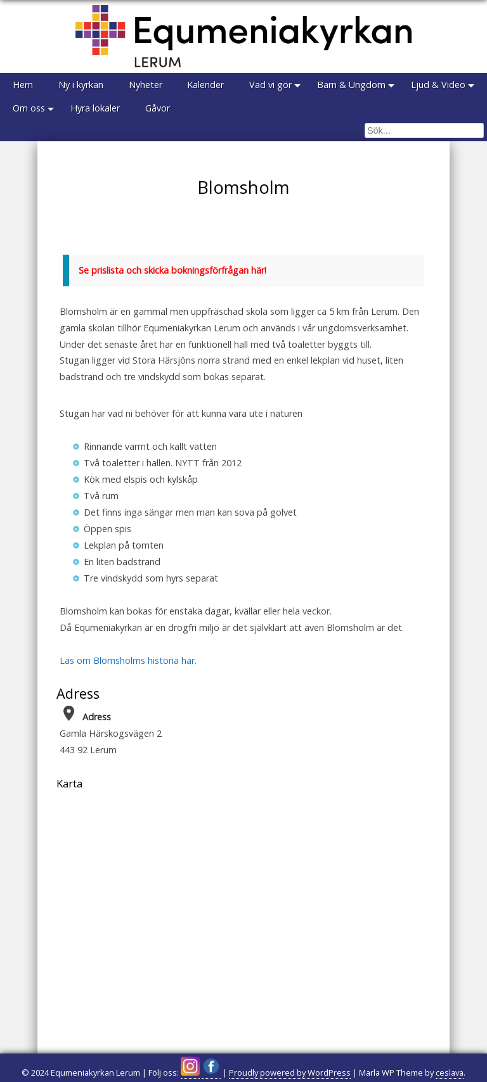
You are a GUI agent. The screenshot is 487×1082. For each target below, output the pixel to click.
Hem (23, 85)
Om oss (29, 108)
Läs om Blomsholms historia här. (128, 660)
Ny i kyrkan (80, 85)
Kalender (206, 85)
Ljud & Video (439, 85)
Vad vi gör (271, 85)
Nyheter (145, 85)
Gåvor (157, 108)
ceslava (450, 1072)
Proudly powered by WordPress (290, 1072)
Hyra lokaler (95, 108)
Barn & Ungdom (352, 85)
